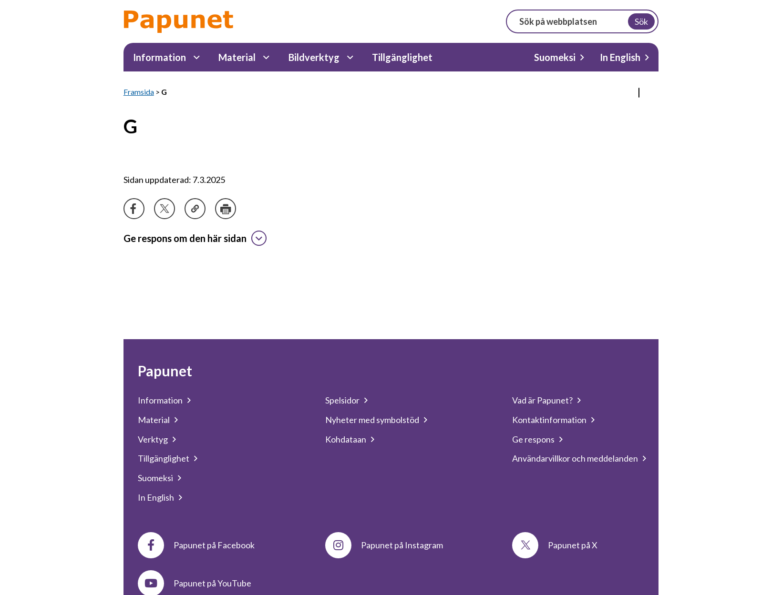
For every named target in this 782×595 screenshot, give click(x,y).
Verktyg (153, 439)
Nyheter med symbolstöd (372, 419)
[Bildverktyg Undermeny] (350, 57)
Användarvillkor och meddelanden (575, 458)
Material (237, 57)
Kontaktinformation (549, 419)
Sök (641, 21)
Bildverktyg (314, 57)
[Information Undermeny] (197, 57)
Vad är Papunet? (542, 400)
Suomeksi (555, 57)
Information (159, 57)
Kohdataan (345, 439)
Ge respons (533, 439)
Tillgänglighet (402, 57)
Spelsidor (342, 400)
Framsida (138, 91)
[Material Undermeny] (266, 57)
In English (620, 57)
